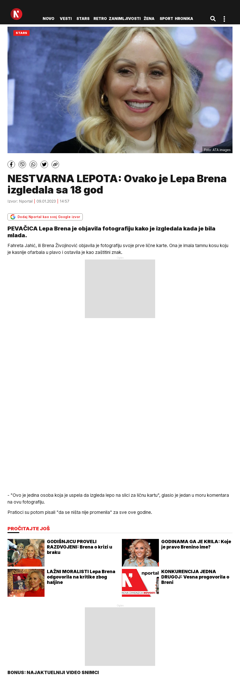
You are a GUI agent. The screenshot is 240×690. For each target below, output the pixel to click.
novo (48, 18)
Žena (149, 18)
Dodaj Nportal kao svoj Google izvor (45, 217)
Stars (83, 18)
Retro (100, 18)
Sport (166, 18)
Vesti (66, 18)
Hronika (184, 18)
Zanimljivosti (125, 18)
